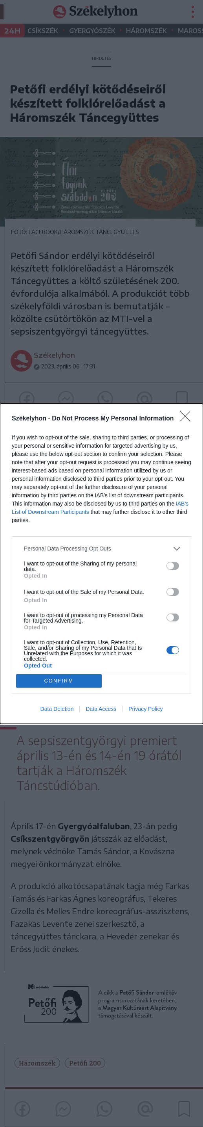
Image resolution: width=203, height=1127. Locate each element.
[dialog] (101, 564)
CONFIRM (58, 681)
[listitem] (101, 549)
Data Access (101, 709)
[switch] (172, 566)
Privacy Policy (145, 709)
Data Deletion (57, 709)
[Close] (187, 418)
